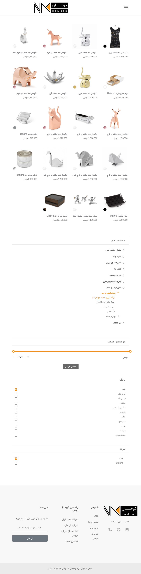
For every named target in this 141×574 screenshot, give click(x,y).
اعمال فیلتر (70, 366)
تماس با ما (93, 522)
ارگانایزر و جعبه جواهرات (103, 297)
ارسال (30, 538)
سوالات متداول (70, 519)
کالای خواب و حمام (115, 288)
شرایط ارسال (71, 525)
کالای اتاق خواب (111, 292)
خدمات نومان (95, 536)
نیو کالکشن (118, 323)
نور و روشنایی (117, 275)
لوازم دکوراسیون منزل (113, 281)
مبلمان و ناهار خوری (115, 250)
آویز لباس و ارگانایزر (105, 302)
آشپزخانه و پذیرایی (115, 262)
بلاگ (96, 516)
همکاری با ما (72, 541)
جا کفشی (111, 311)
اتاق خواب (119, 256)
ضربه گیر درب (108, 307)
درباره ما (94, 528)
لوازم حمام (113, 316)
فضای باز (119, 269)
